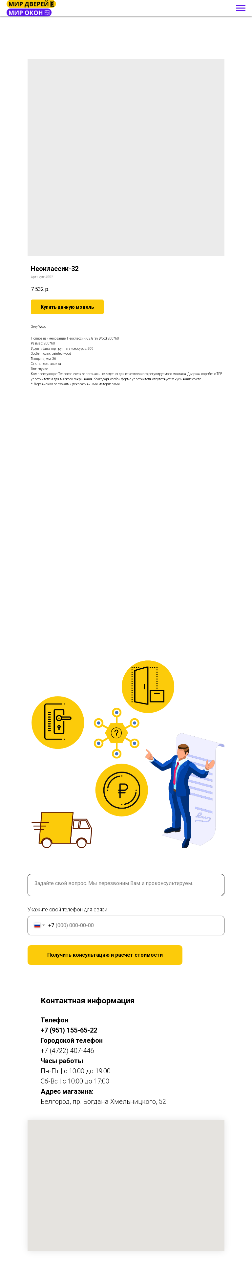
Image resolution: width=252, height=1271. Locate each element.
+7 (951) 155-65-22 (69, 1030)
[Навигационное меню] (240, 8)
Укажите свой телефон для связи (67, 909)
